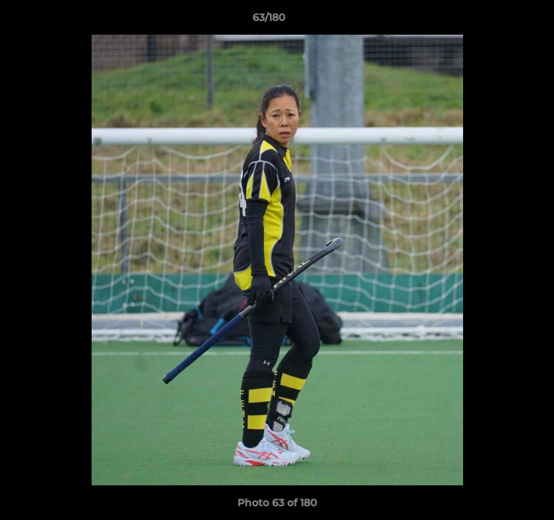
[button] (502, 20)
